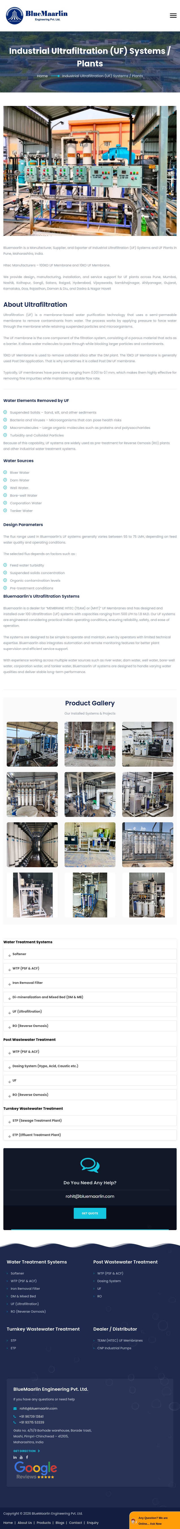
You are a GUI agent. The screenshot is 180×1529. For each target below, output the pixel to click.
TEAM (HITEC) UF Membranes (120, 1340)
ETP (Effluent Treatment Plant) (37, 1135)
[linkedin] (15, 1457)
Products (44, 1522)
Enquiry (93, 1522)
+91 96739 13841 (31, 1416)
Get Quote (90, 1213)
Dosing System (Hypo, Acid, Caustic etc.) (45, 1066)
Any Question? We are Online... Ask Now (153, 1520)
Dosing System (109, 1281)
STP (13, 1340)
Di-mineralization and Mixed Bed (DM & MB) (48, 997)
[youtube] (21, 1457)
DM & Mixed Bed (23, 1296)
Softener (19, 954)
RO (100, 1296)
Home (42, 76)
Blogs (60, 1522)
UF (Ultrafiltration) (27, 1011)
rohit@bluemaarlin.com (38, 1408)
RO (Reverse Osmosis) (30, 1026)
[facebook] (27, 1457)
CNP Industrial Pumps (114, 1348)
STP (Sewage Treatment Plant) (37, 1120)
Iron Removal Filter (28, 983)
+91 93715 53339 (31, 1422)
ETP (13, 1348)
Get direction (26, 1451)
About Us (25, 1522)
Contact (75, 1522)
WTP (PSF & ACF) (26, 968)
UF (14, 1080)
